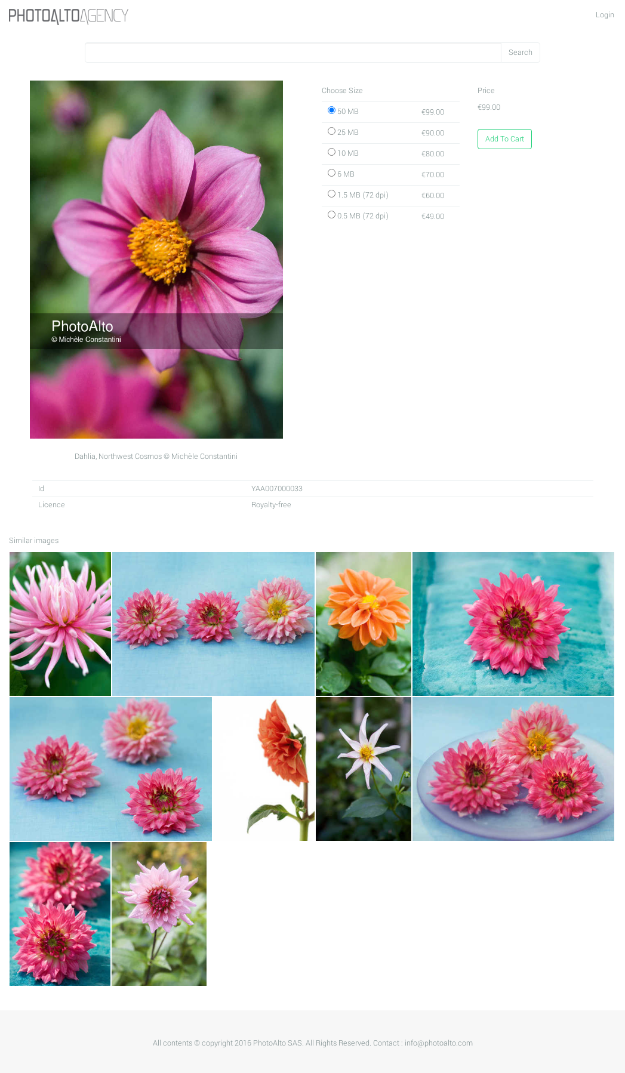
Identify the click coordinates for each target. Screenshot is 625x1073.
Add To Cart (504, 139)
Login (605, 15)
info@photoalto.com (439, 1043)
